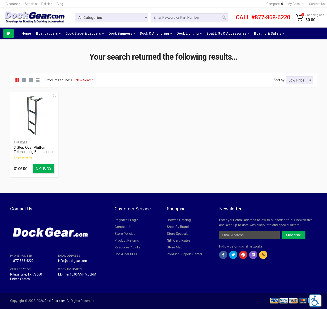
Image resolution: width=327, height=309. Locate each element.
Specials (31, 3)
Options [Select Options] (43, 168)
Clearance (13, 3)
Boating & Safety (269, 33)
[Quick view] (54, 95)
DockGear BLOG (127, 254)
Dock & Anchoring (156, 33)
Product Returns (127, 240)
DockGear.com (55, 301)
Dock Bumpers (122, 33)
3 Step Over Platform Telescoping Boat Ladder (34, 149)
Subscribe (293, 235)
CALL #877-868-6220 (263, 17)
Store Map (174, 247)
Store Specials (177, 234)
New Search (85, 80)
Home (26, 33)
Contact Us (317, 4)
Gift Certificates (179, 240)
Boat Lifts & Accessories (227, 33)
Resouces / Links (128, 247)
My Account (296, 4)
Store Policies (125, 234)
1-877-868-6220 (22, 261)
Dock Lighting (189, 33)
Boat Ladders (48, 33)
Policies (46, 3)
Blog (60, 3)
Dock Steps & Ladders (84, 33)
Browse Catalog (179, 220)
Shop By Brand (178, 227)
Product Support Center (184, 254)
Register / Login (126, 220)
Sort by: (279, 80)
